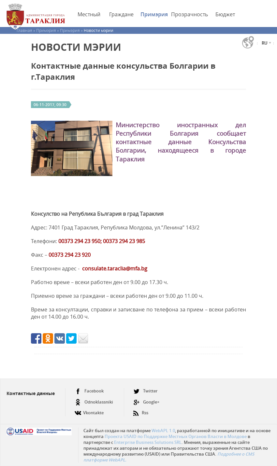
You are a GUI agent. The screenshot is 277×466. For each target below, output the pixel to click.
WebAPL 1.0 (163, 430)
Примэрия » (48, 30)
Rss (140, 410)
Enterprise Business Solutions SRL (148, 442)
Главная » (26, 30)
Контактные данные (31, 393)
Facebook (89, 391)
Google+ (146, 402)
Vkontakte (89, 410)
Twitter (145, 391)
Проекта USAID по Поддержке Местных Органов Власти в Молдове (176, 436)
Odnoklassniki (94, 402)
